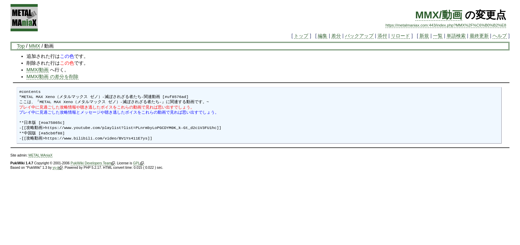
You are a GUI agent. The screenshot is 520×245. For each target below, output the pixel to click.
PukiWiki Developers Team (93, 163)
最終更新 (479, 35)
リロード (400, 35)
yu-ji (58, 168)
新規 (424, 35)
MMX (34, 46)
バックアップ (359, 35)
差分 (336, 35)
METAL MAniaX (41, 155)
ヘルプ (499, 35)
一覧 (438, 35)
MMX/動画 (438, 14)
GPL (138, 163)
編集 (322, 35)
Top (21, 46)
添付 (382, 35)
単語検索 (456, 35)
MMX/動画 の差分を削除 (53, 76)
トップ (301, 35)
